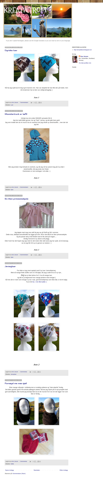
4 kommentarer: (24, 187)
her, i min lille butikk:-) (39, 282)
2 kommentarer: (24, 254)
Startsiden (37, 470)
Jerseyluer (10, 266)
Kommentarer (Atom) (19, 473)
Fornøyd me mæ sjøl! (16, 383)
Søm (12, 189)
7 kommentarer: (24, 102)
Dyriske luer (11, 50)
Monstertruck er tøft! (16, 114)
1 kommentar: (24, 371)
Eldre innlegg (64, 470)
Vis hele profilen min (85, 63)
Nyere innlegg (9, 470)
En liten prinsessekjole (16, 199)
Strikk (12, 464)
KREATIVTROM (24, 10)
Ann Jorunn (84, 56)
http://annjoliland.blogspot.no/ (83, 50)
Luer (12, 105)
